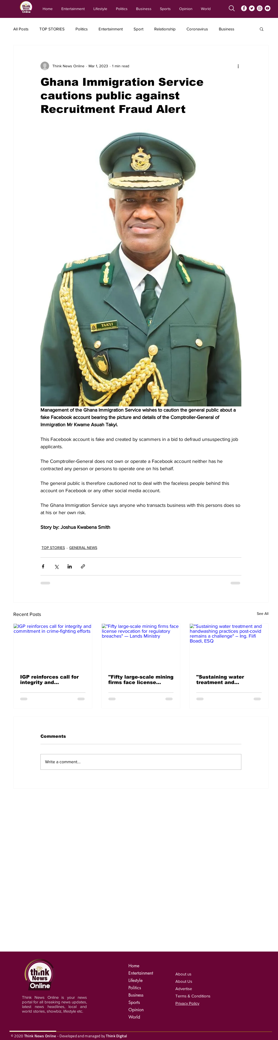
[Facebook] (244, 8)
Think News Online (40, 1036)
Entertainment (111, 29)
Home (133, 966)
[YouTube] (267, 8)
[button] (261, 29)
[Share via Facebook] (43, 566)
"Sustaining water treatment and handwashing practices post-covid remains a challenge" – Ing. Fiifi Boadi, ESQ (227, 679)
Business (226, 29)
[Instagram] (260, 8)
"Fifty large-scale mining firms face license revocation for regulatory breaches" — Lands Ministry (140, 679)
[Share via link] (83, 566)
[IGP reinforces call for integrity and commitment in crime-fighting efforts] (53, 646)
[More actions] (238, 66)
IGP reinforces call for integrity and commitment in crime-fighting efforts (49, 679)
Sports (134, 1002)
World (134, 1017)
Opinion (136, 1010)
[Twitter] (252, 8)
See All (262, 613)
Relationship (165, 29)
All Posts (21, 29)
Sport (138, 29)
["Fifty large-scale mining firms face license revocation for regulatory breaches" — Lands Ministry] (141, 646)
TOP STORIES (52, 29)
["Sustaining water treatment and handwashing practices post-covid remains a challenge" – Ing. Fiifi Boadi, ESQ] (229, 646)
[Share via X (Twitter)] (56, 566)
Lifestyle (135, 980)
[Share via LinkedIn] (69, 566)
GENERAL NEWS (83, 547)
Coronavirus (197, 29)
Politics (81, 29)
